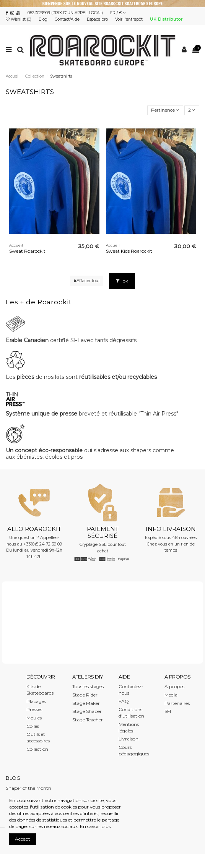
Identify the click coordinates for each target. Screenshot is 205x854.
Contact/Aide (68, 19)
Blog (44, 19)
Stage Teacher (87, 719)
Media (170, 695)
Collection (37, 749)
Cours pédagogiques (134, 750)
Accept (22, 839)
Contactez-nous (131, 690)
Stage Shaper (87, 711)
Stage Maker (86, 703)
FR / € (118, 12)
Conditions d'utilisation (131, 712)
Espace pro (98, 19)
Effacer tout (86, 280)
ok (122, 281)
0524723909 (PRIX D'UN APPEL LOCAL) (65, 12)
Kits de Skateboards (40, 690)
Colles (32, 726)
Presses (34, 709)
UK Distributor (166, 19)
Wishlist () (19, 19)
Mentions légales (129, 727)
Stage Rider (85, 695)
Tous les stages (88, 686)
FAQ (124, 701)
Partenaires (177, 703)
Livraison (128, 739)
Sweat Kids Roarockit (129, 251)
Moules (34, 718)
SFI (167, 711)
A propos (174, 686)
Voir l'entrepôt (129, 19)
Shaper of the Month (28, 788)
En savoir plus (95, 826)
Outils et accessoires (38, 737)
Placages (36, 701)
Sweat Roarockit (27, 251)
